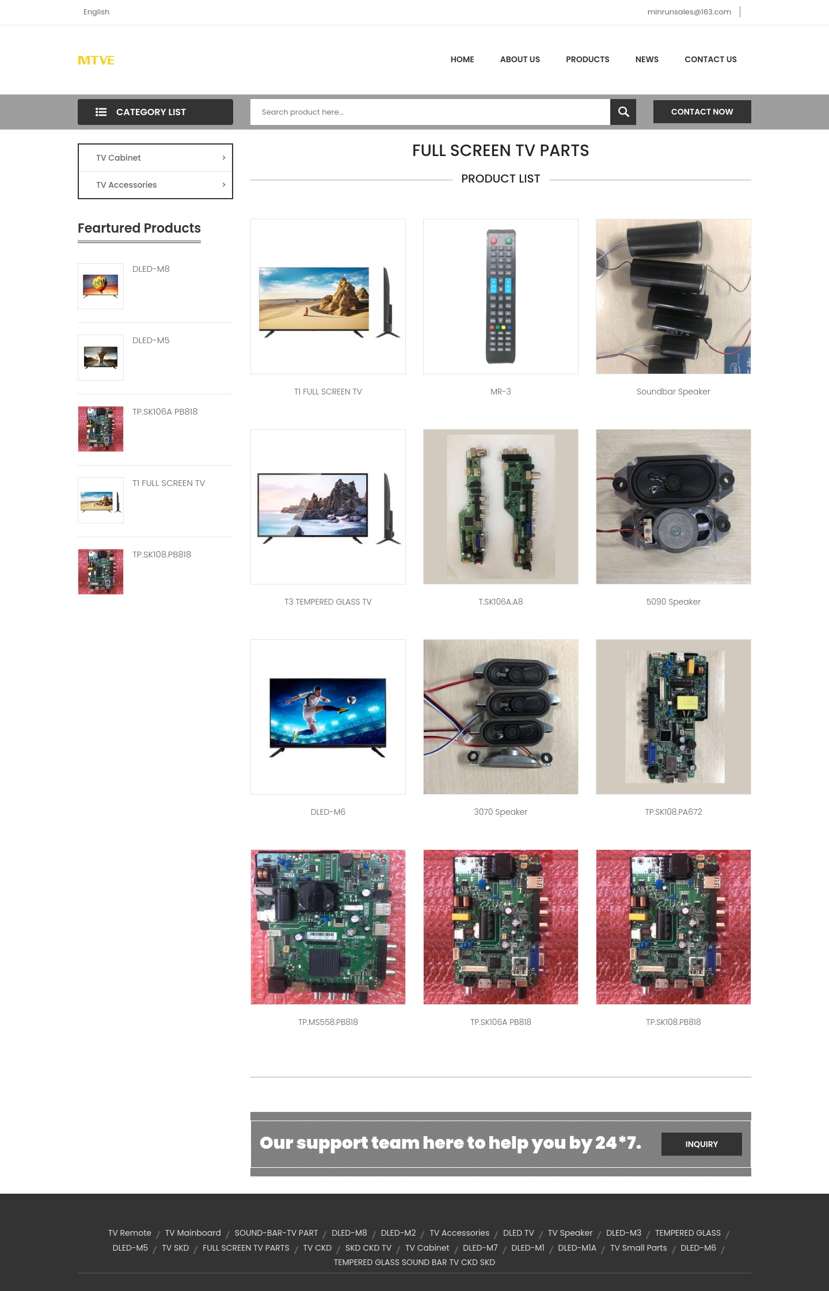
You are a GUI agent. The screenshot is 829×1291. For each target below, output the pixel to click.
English (96, 11)
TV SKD (175, 1248)
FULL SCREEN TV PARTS (246, 1248)
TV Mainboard (193, 1233)
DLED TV (518, 1233)
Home (462, 59)
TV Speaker (570, 1233)
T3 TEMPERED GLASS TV (328, 601)
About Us (520, 59)
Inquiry (702, 1144)
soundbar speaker (673, 391)
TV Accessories (161, 184)
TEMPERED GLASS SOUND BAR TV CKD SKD (415, 1262)
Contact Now (702, 111)
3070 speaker (501, 812)
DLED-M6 (328, 812)
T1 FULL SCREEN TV (168, 483)
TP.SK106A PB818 (165, 411)
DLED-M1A (577, 1248)
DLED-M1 (528, 1248)
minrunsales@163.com (690, 11)
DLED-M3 (623, 1233)
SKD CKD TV (368, 1248)
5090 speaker (674, 601)
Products (588, 59)
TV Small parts (638, 1248)
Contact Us (711, 59)
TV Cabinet (161, 157)
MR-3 (500, 391)
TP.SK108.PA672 (673, 812)
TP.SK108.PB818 (161, 554)
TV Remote (129, 1233)
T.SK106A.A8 (501, 601)
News (647, 59)
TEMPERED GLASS (688, 1233)
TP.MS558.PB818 (328, 1022)
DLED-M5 (151, 340)
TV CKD (317, 1248)
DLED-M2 (398, 1233)
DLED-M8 (151, 269)
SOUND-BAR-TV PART (276, 1233)
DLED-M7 (480, 1248)
